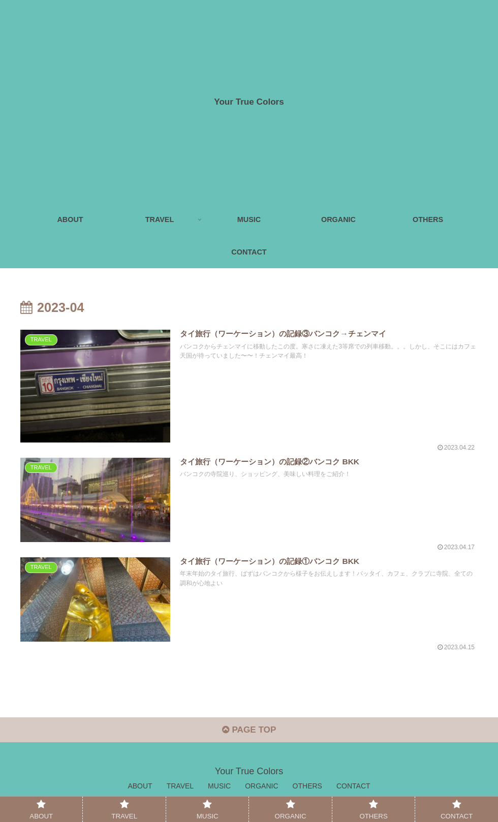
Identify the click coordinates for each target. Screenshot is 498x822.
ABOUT (140, 790)
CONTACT (353, 790)
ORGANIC (261, 790)
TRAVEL (180, 790)
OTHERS (307, 790)
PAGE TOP (249, 734)
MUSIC (219, 790)
